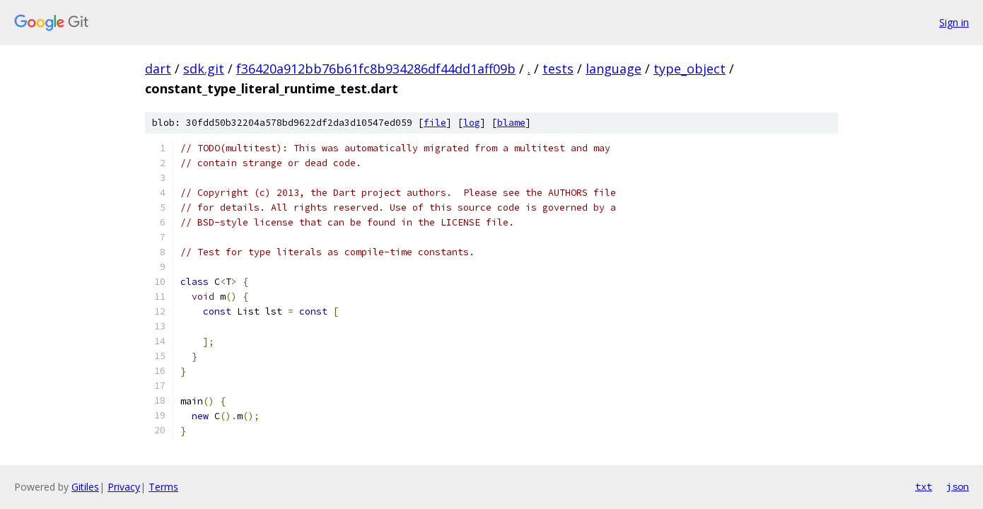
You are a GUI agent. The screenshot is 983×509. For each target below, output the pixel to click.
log (471, 123)
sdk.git (203, 68)
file (435, 123)
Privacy (123, 486)
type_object (689, 68)
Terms (163, 486)
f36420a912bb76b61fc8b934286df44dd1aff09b (376, 68)
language (613, 68)
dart (158, 68)
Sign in (954, 22)
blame (511, 123)
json (957, 486)
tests (558, 68)
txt (923, 486)
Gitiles (85, 486)
